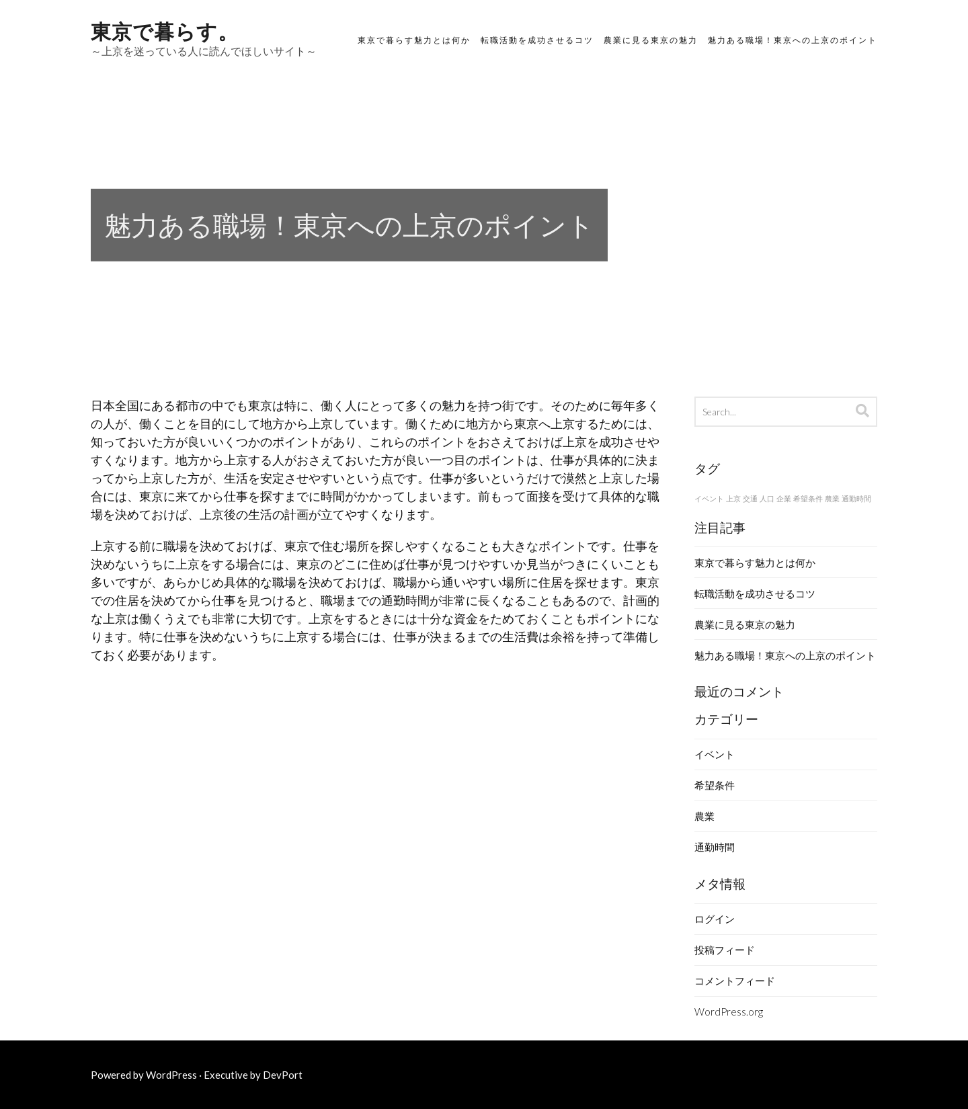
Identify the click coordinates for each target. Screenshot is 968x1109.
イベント (714, 754)
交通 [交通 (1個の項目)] (750, 498)
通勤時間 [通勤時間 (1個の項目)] (856, 498)
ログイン (714, 919)
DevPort (282, 1075)
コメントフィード (734, 981)
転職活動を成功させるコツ (537, 40)
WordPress (171, 1075)
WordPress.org (728, 1011)
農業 (704, 816)
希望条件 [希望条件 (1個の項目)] (808, 498)
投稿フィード (724, 950)
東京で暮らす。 (165, 30)
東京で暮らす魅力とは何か (414, 40)
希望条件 (714, 785)
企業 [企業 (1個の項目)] (783, 498)
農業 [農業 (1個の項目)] (832, 498)
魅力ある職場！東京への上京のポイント (792, 40)
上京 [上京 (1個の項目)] (733, 498)
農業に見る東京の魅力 (651, 40)
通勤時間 (714, 847)
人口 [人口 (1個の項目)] (767, 498)
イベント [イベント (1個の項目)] (709, 498)
